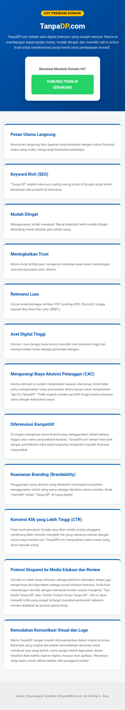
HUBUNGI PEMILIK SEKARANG (62, 84)
